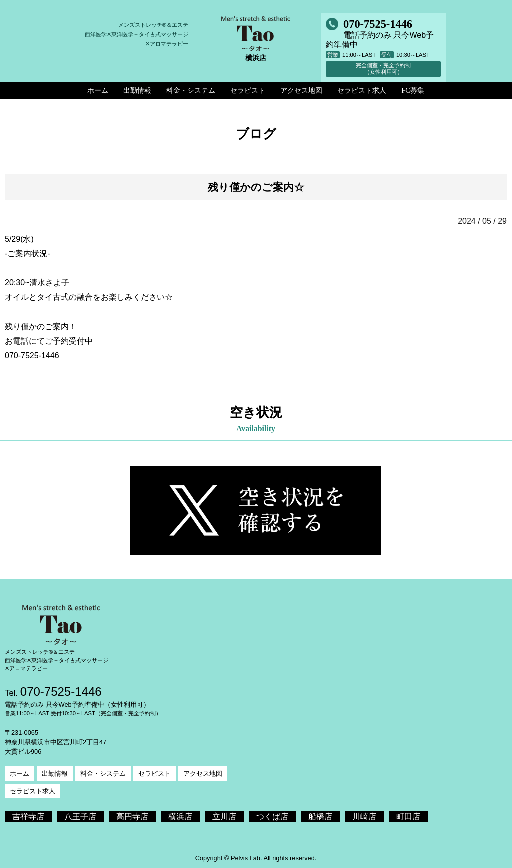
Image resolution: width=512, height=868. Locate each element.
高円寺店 (132, 816)
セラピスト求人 (33, 791)
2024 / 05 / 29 (482, 221)
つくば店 (272, 816)
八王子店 (80, 816)
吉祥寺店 (28, 816)
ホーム (20, 773)
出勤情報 (55, 773)
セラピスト (154, 773)
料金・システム (103, 773)
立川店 (224, 816)
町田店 (408, 816)
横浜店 (180, 816)
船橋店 (320, 816)
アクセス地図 (203, 773)
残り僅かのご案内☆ (256, 187)
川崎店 (364, 816)
